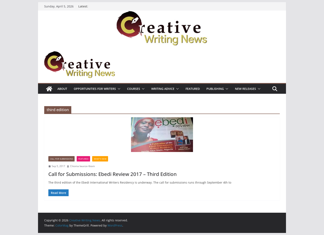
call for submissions (61, 158)
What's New (100, 158)
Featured (193, 89)
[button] (118, 89)
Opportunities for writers (95, 89)
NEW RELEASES (245, 89)
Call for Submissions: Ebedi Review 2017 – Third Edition (112, 174)
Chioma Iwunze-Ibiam (82, 166)
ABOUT (62, 89)
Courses (133, 89)
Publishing (215, 89)
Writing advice (162, 89)
